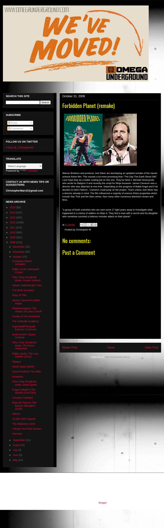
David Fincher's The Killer (26, 371)
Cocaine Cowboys (22, 397)
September (19, 440)
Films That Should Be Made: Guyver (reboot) (26, 279)
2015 (13, 207)
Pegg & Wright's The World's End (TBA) (24, 391)
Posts (12, 122)
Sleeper (16, 361)
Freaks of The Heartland (26, 316)
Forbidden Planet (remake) (22, 263)
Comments (15, 128)
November (19, 251)
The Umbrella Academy (25, 321)
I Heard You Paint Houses (26, 428)
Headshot (17, 376)
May (15, 460)
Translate (29, 170)
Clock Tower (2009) (23, 366)
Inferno (16, 413)
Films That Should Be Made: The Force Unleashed (24, 345)
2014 (13, 212)
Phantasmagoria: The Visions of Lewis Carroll (26, 310)
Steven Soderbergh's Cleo (27, 285)
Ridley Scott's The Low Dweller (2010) (25, 355)
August (17, 445)
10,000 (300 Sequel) (23, 418)
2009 (13, 237)
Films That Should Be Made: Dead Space (24, 383)
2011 (13, 227)
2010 (13, 232)
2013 (13, 217)
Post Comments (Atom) (117, 357)
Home (111, 347)
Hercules (17, 433)
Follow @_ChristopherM (19, 147)
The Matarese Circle (23, 423)
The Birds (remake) (23, 290)
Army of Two (19, 295)
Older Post (151, 347)
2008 (13, 242)
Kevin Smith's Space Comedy (24, 336)
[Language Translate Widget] (24, 166)
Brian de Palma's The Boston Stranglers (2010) (24, 405)
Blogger (103, 502)
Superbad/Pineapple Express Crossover (24, 328)
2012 (13, 222)
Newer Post (69, 347)
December (19, 246)
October (18, 256)
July (15, 449)
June (16, 455)
